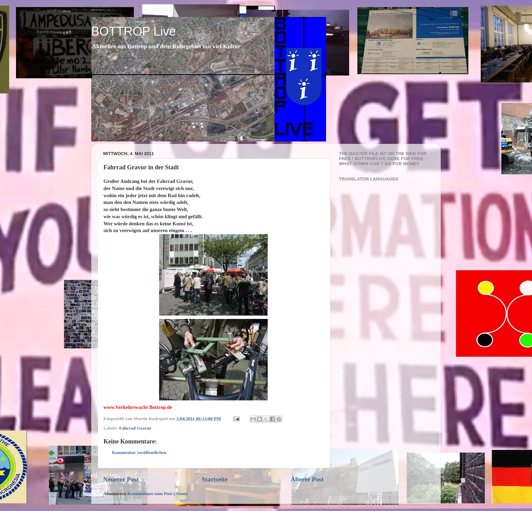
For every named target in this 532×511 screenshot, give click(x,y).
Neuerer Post (121, 479)
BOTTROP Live (133, 31)
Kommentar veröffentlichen (139, 452)
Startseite (215, 479)
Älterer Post (307, 479)
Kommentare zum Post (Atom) (157, 493)
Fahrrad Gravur (135, 428)
